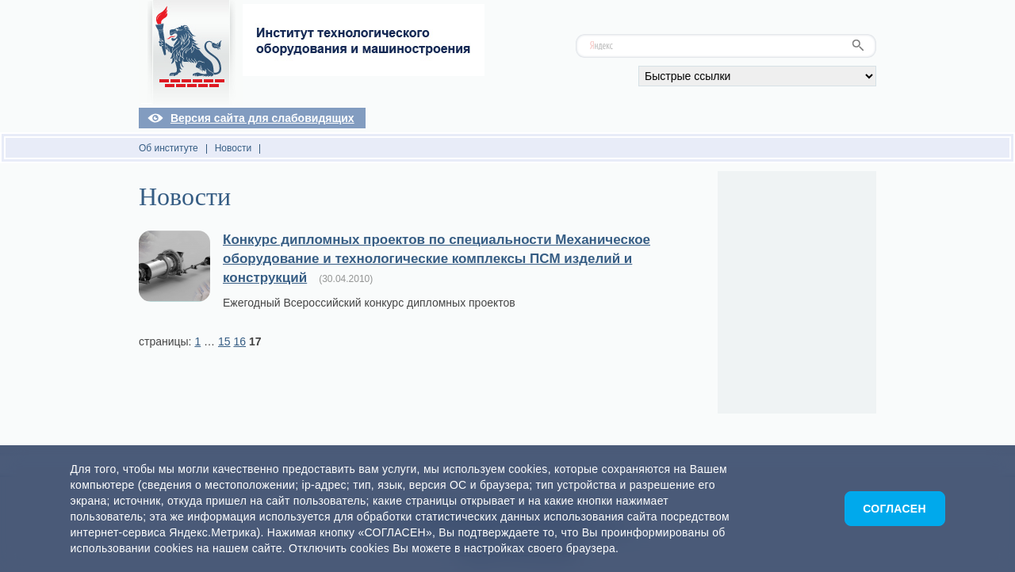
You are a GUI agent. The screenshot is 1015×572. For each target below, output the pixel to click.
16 (239, 341)
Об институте (168, 148)
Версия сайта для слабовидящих (262, 118)
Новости (233, 148)
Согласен (894, 508)
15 (224, 341)
